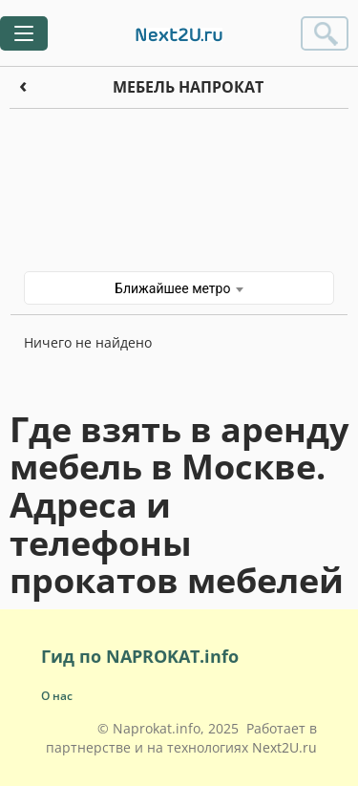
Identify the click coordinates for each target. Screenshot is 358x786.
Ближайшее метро (179, 288)
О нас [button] (57, 696)
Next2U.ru (284, 747)
